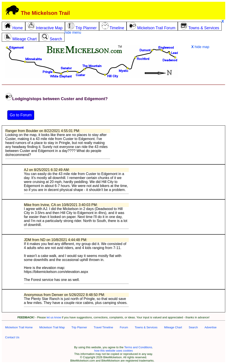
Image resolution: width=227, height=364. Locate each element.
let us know (54, 317)
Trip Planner (79, 327)
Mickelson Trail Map (52, 327)
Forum (124, 327)
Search (193, 327)
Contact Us (12, 337)
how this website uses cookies (113, 350)
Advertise (210, 327)
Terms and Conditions (138, 347)
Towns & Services (146, 327)
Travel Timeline (103, 327)
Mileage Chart (173, 327)
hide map (200, 47)
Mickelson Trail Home (19, 327)
